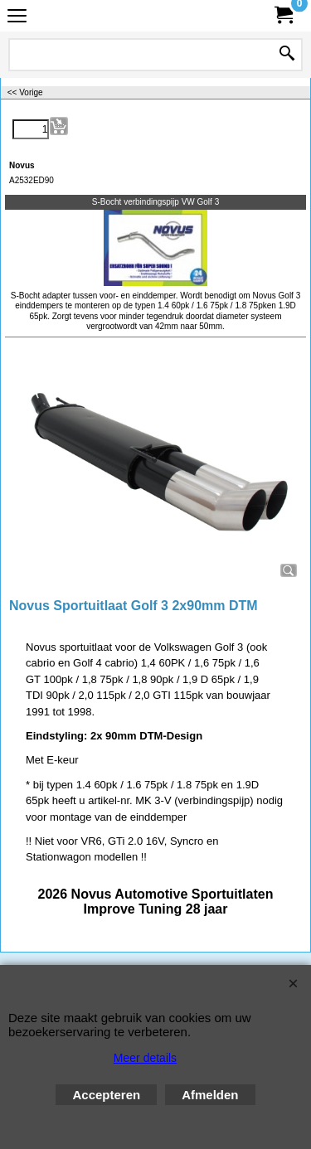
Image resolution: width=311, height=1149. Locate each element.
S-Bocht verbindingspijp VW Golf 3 (155, 201)
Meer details (145, 1057)
